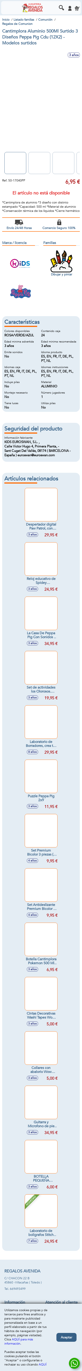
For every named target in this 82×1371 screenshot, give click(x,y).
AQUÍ (43, 1364)
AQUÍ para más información (18, 1341)
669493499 (18, 1289)
